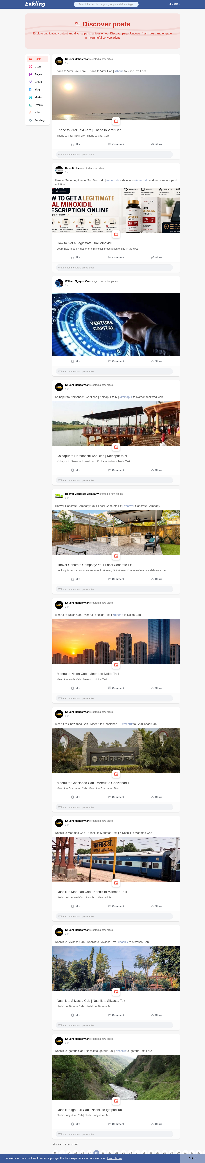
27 (157, 1152)
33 (198, 1152)
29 (171, 1152)
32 (192, 1152)
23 (130, 1152)
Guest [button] (175, 4)
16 (82, 1152)
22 (123, 1152)
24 (137, 1152)
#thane (119, 71)
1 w (67, 63)
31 (185, 1152)
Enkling (35, 4)
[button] (106, 4)
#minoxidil (113, 180)
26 (151, 1152)
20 (110, 1152)
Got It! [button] (192, 1158)
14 (68, 1152)
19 (103, 1152)
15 (75, 1152)
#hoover (129, 505)
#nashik (123, 942)
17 (89, 1152)
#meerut (118, 614)
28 (164, 1152)
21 (116, 1152)
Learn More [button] (114, 1158)
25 (144, 1152)
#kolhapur (126, 397)
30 (178, 1152)
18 (96, 1152)
